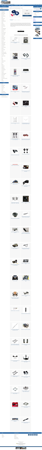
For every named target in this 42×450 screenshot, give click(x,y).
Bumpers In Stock (3, 18)
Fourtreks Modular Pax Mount (15, 407)
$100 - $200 (34, 19)
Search (37, 6)
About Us (5, 5)
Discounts (23, 5)
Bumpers (2, 17)
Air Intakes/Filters (3, 12)
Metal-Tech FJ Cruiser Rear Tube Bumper (25, 329)
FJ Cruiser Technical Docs (36, 12)
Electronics (2, 23)
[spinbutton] (27, 13)
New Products (16, 5)
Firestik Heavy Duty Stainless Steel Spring (25, 313)
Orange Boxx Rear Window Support (15, 59)
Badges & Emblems (3, 13)
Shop (2, 5)
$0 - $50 (34, 18)
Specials (20, 5)
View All (2, 437)
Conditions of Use (3, 87)
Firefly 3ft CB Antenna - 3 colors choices (15, 310)
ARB (1, 63)
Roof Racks (2, 48)
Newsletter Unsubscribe (3, 92)
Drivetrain (11, 6)
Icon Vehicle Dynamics (3, 69)
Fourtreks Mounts (3, 68)
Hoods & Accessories (3, 33)
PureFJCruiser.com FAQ (3, 95)
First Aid (2, 27)
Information (8, 5)
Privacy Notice (2, 86)
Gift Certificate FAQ (3, 91)
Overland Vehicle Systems (3, 73)
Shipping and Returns (16, 434)
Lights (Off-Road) (3, 38)
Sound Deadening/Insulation (4, 53)
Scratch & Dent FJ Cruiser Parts (4, 78)
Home (9, 6)
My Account (15, 436)
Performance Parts (3, 43)
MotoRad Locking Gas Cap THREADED (15, 218)
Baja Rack (2, 64)
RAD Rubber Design (3, 74)
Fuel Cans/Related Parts (3, 28)
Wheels (2, 58)
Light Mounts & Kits (3, 37)
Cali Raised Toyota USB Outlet (15, 106)
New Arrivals (3, 436)
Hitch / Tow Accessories (3, 32)
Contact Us (12, 5)
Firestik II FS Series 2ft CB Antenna (15, 165)
